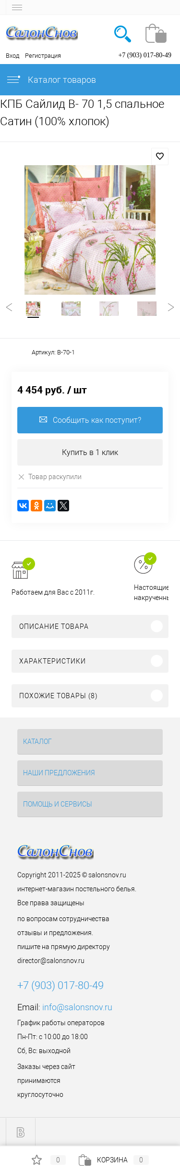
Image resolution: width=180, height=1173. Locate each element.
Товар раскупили (49, 476)
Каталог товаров (51, 80)
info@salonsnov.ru (77, 1007)
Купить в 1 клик (90, 452)
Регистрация (43, 55)
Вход (12, 55)
